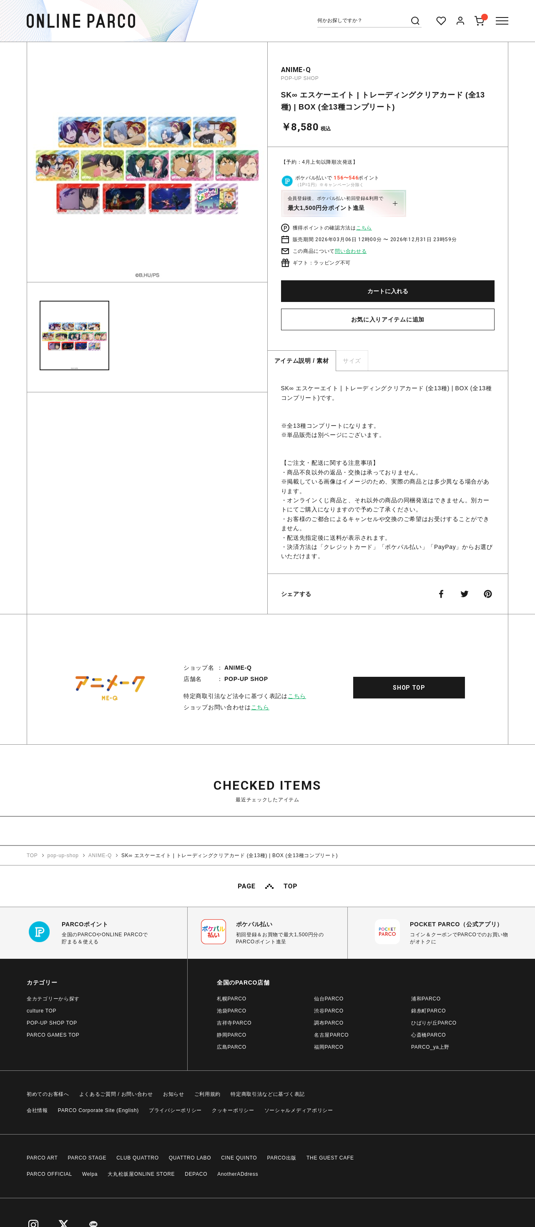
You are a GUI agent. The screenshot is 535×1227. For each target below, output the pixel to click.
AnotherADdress (237, 1174)
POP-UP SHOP (300, 78)
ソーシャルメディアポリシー (298, 1110)
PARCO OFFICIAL (49, 1174)
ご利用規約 (207, 1094)
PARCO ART (42, 1158)
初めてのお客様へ (48, 1094)
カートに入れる (387, 291)
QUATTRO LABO (190, 1158)
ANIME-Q (296, 70)
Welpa (90, 1174)
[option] (147, 165)
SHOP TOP (409, 687)
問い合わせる (351, 251)
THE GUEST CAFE (330, 1158)
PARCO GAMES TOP (53, 1035)
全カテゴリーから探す (53, 999)
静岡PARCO (231, 1035)
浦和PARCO (426, 999)
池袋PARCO (231, 1011)
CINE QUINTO (239, 1158)
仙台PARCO (329, 999)
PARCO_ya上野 (430, 1047)
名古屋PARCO (331, 1035)
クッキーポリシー (233, 1110)
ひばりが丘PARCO (434, 1023)
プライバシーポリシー (175, 1110)
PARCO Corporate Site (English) (98, 1110)
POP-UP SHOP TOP (52, 1023)
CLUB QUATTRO (137, 1158)
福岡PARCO (329, 1047)
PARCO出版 (281, 1158)
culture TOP (41, 1011)
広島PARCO (231, 1047)
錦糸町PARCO (428, 1011)
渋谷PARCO (329, 1011)
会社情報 (37, 1110)
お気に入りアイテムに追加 (387, 319)
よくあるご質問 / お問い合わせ (116, 1094)
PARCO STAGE (87, 1158)
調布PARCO (329, 1023)
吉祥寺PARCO (234, 1023)
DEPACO (196, 1174)
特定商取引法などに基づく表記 (268, 1094)
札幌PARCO (231, 999)
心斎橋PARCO (428, 1035)
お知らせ (173, 1094)
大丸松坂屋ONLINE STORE (141, 1174)
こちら (364, 227)
